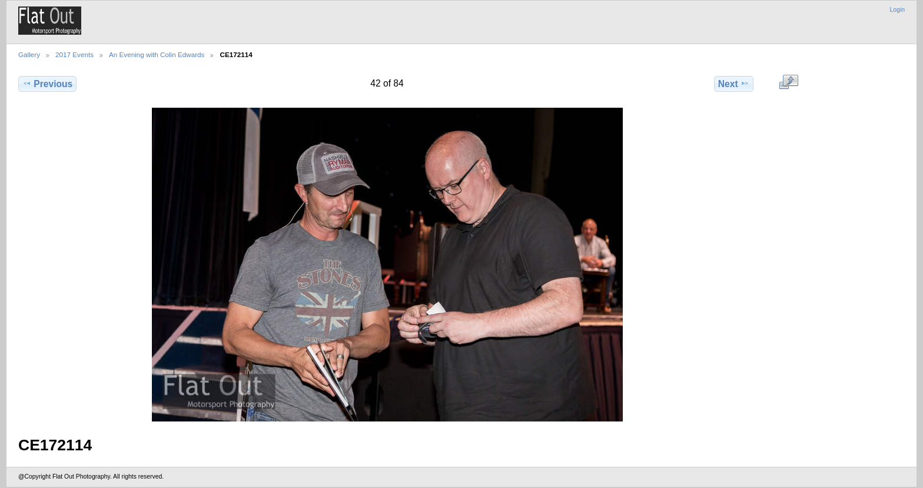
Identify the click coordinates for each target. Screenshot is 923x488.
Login (897, 9)
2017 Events (74, 54)
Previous (47, 83)
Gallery (29, 54)
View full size (788, 82)
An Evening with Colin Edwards (156, 54)
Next (733, 83)
